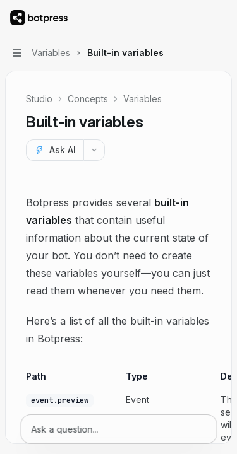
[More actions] (220, 17)
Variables (142, 98)
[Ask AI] (54, 150)
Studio (39, 98)
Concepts (88, 98)
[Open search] (196, 18)
